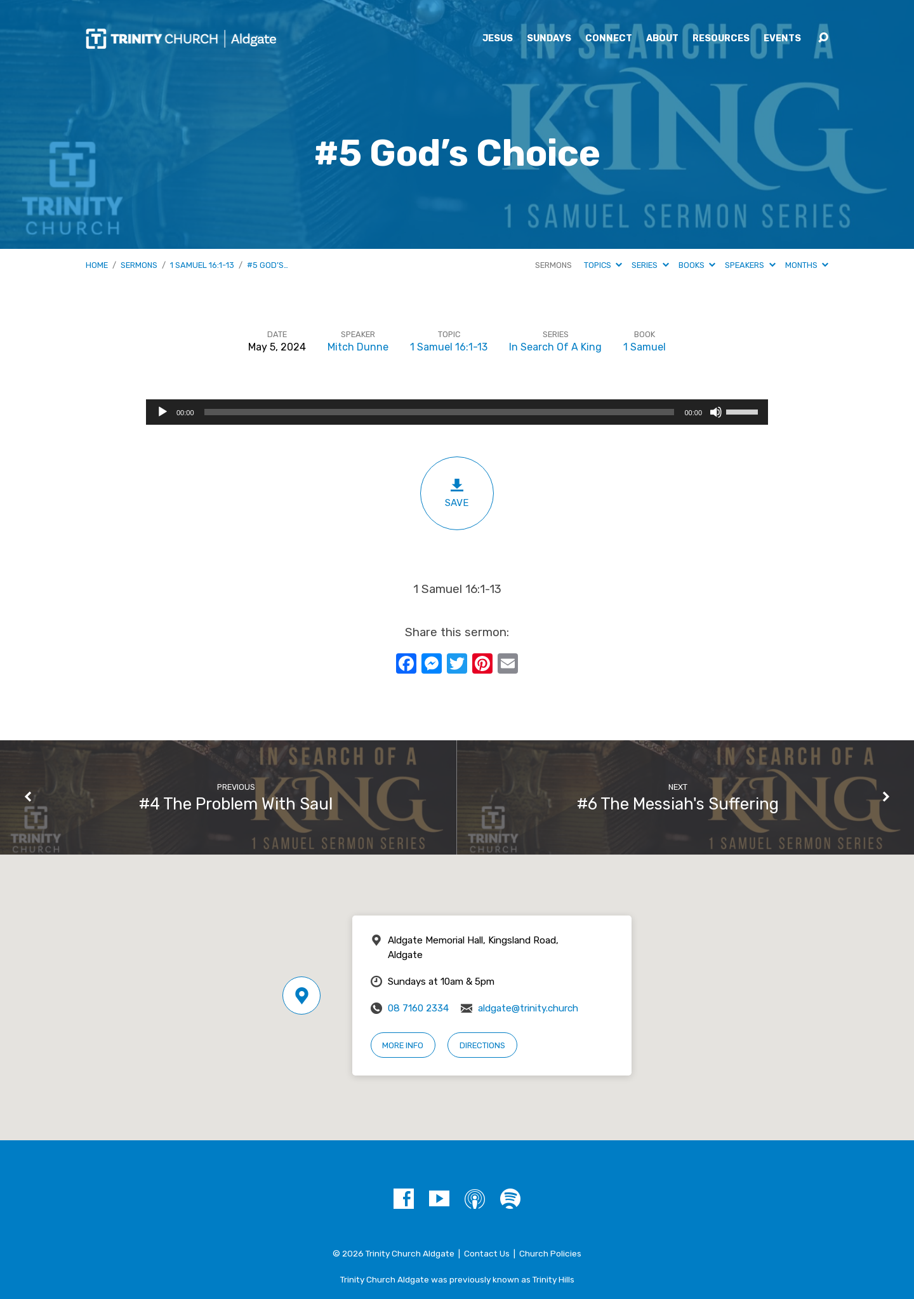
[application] (457, 412)
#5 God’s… (267, 265)
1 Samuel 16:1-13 (202, 265)
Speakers (750, 265)
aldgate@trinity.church (528, 1008)
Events (782, 38)
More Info (402, 1045)
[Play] (162, 412)
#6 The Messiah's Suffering (678, 803)
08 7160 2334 (418, 1008)
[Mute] (716, 412)
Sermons (139, 265)
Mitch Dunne (358, 347)
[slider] (439, 412)
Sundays (549, 38)
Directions (482, 1045)
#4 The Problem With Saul (236, 803)
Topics (603, 265)
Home (97, 265)
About (662, 38)
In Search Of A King (555, 347)
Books (697, 265)
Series (650, 265)
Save (457, 493)
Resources (721, 38)
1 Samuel (644, 347)
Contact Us (487, 1253)
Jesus (497, 38)
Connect (608, 38)
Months (806, 265)
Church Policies (550, 1253)
